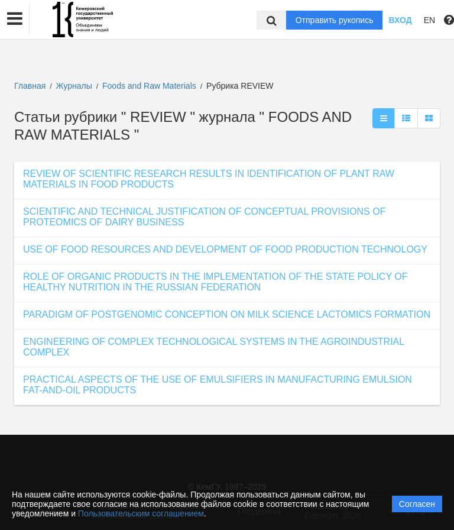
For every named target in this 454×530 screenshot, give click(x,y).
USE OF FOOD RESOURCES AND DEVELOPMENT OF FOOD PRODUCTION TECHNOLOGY (225, 249)
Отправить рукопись (335, 20)
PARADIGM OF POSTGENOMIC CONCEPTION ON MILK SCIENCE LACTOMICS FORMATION (226, 314)
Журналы (74, 86)
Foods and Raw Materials (150, 86)
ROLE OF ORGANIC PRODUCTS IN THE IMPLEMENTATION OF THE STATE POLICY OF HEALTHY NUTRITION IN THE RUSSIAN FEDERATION (215, 282)
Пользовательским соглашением (141, 513)
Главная (30, 86)
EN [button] (429, 20)
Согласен (417, 504)
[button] (15, 19)
